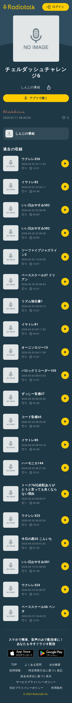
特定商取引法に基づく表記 (45, 670)
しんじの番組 (30, 87)
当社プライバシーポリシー (26, 687)
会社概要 (55, 664)
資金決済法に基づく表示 (36, 676)
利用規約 (57, 687)
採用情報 (15, 670)
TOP (14, 664)
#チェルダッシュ (14, 111)
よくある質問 (33, 664)
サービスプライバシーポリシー (36, 682)
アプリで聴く (35, 98)
